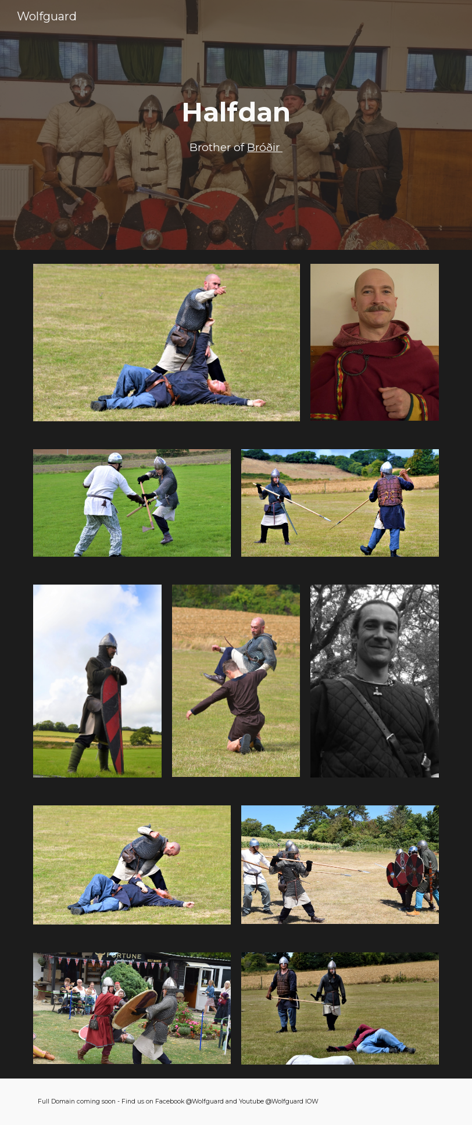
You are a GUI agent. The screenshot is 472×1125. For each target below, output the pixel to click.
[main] (236, 125)
